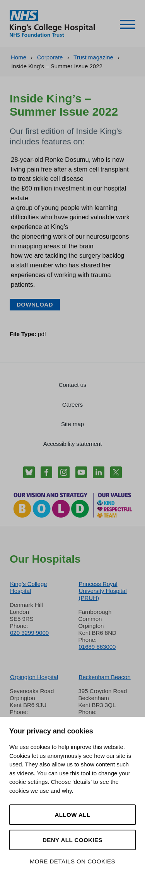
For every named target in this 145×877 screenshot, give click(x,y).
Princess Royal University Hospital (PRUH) (103, 591)
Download (35, 304)
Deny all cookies (72, 840)
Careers (72, 404)
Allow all (72, 814)
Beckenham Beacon (105, 677)
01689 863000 (97, 646)
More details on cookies (72, 861)
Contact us (73, 384)
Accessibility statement (72, 443)
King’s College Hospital (28, 587)
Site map (72, 424)
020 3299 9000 (29, 632)
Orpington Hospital (34, 677)
